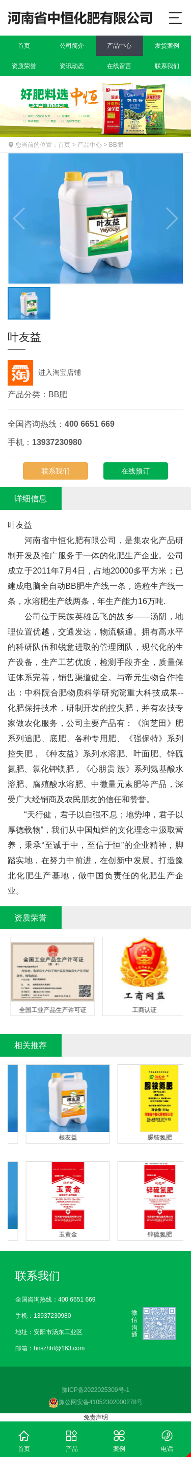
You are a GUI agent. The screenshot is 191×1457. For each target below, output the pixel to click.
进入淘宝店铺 (44, 372)
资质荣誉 (24, 66)
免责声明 (96, 1417)
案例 (120, 1439)
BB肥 (116, 144)
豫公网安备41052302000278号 (95, 1402)
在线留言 (119, 66)
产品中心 (119, 45)
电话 (167, 1439)
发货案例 (167, 45)
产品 (72, 1439)
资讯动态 (72, 66)
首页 (24, 45)
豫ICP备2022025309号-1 (95, 1389)
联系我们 (167, 66)
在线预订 (135, 471)
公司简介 (72, 45)
